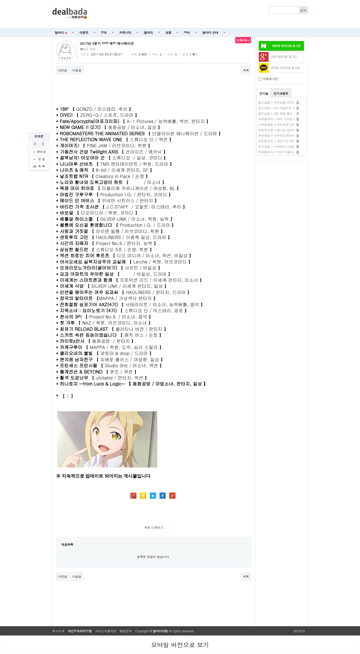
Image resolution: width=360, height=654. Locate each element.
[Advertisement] (200, 14)
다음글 (76, 70)
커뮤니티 (126, 32)
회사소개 (58, 631)
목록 (246, 70)
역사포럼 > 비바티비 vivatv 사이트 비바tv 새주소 (291, 146)
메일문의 (126, 631)
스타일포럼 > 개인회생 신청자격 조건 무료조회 (290, 124)
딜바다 (61, 32)
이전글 (62, 70)
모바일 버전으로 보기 (180, 644)
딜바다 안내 (210, 32)
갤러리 (148, 32)
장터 (187, 32)
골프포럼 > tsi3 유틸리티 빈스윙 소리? (284, 108)
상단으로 (299, 631)
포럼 (169, 32)
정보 (104, 32)
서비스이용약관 (105, 631)
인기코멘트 (281, 93)
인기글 (263, 93)
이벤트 (84, 32)
